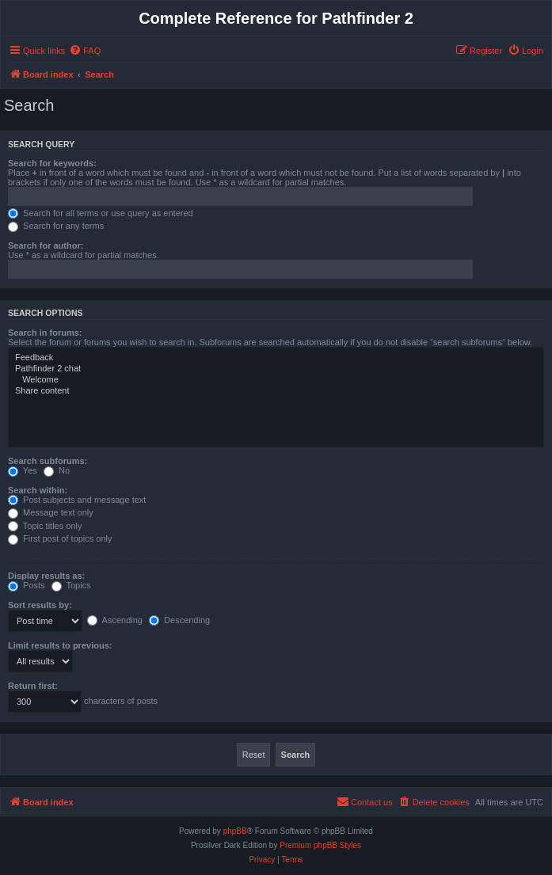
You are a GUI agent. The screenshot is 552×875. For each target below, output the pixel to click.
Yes (22, 470)
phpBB (235, 831)
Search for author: (45, 245)
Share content (276, 391)
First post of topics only (60, 538)
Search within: (37, 490)
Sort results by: (40, 605)
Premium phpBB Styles (320, 845)
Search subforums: (47, 461)
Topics (71, 585)
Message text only (50, 512)
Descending (179, 620)
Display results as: (46, 575)
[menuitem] (85, 50)
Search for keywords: (52, 163)
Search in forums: (45, 332)
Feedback (276, 357)
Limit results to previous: (60, 645)
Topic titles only (45, 526)
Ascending (115, 620)
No (57, 470)
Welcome (276, 380)
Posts (26, 585)
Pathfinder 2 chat (276, 369)
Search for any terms (56, 225)
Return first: (33, 685)
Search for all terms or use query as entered (100, 213)
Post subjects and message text (77, 499)
